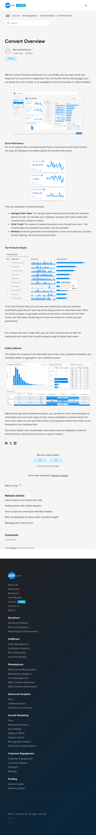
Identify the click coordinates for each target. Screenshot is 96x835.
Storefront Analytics (18, 627)
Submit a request (59, 475)
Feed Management (18, 678)
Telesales (13, 767)
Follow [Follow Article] (10, 58)
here (80, 78)
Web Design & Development (23, 631)
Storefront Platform (18, 623)
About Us (13, 584)
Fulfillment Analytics (19, 648)
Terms (11, 823)
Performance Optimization (22, 745)
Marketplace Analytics (19, 673)
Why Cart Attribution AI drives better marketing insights (32, 517)
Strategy (12, 771)
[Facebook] (6, 443)
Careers (16, 601)
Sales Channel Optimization (22, 686)
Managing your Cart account (19, 523)
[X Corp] (10, 443)
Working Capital (16, 788)
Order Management (18, 644)
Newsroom (13, 589)
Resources (13, 593)
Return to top (13, 485)
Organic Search (16, 737)
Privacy (11, 818)
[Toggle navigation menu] (85, 5)
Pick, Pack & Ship (17, 652)
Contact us (13, 606)
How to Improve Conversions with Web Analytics (29, 511)
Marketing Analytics (18, 724)
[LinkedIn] (15, 443)
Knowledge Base (30, 16)
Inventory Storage (17, 656)
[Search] (27, 23)
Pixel (10, 699)
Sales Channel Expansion (21, 682)
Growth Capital (16, 784)
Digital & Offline (16, 733)
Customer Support (17, 762)
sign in (14, 548)
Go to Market (15, 729)
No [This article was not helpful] (56, 460)
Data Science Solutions (20, 707)
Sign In (11, 610)
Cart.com (16, 16)
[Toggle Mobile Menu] (7, 16)
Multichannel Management (22, 669)
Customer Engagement (20, 758)
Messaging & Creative (19, 741)
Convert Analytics (64, 16)
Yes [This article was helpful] (40, 460)
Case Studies (15, 597)
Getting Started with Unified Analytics (23, 505)
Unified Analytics (47, 16)
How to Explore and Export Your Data (23, 500)
